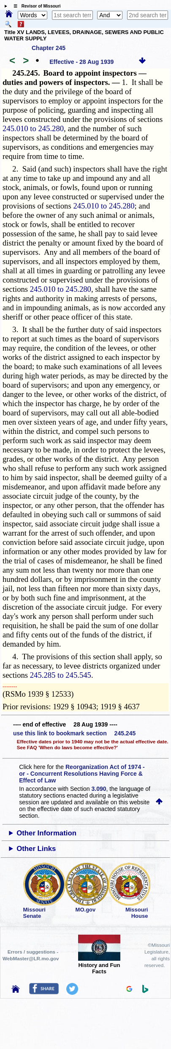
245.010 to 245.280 (33, 128)
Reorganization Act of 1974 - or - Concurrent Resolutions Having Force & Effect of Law (81, 774)
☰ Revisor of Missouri (35, 6)
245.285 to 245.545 (60, 675)
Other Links (36, 849)
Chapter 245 (48, 48)
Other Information (46, 833)
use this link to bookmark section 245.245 (74, 733)
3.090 (99, 788)
